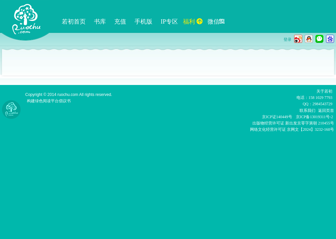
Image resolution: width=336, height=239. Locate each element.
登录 (288, 39)
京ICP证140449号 (277, 117)
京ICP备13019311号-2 (314, 117)
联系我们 (307, 110)
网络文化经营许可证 (268, 129)
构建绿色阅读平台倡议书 (49, 101)
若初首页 (74, 21)
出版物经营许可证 (268, 123)
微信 (216, 21)
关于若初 (324, 91)
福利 (193, 21)
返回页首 (326, 110)
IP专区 (169, 21)
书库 (100, 21)
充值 (120, 21)
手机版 (143, 21)
